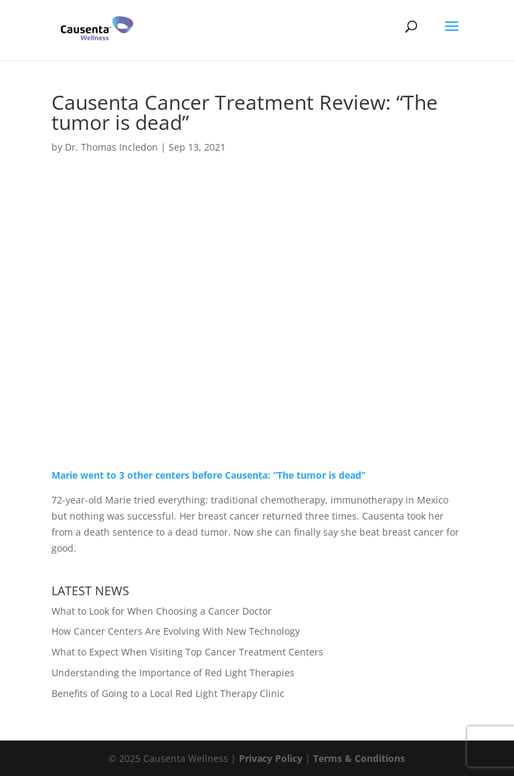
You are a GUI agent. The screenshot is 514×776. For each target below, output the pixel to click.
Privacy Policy (271, 758)
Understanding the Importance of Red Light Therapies (173, 672)
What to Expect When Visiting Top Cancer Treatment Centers (187, 651)
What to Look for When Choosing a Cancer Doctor (162, 611)
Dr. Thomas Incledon (111, 147)
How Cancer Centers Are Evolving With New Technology (176, 631)
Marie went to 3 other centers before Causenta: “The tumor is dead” (208, 475)
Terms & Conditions (359, 758)
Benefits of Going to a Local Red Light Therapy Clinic (168, 693)
